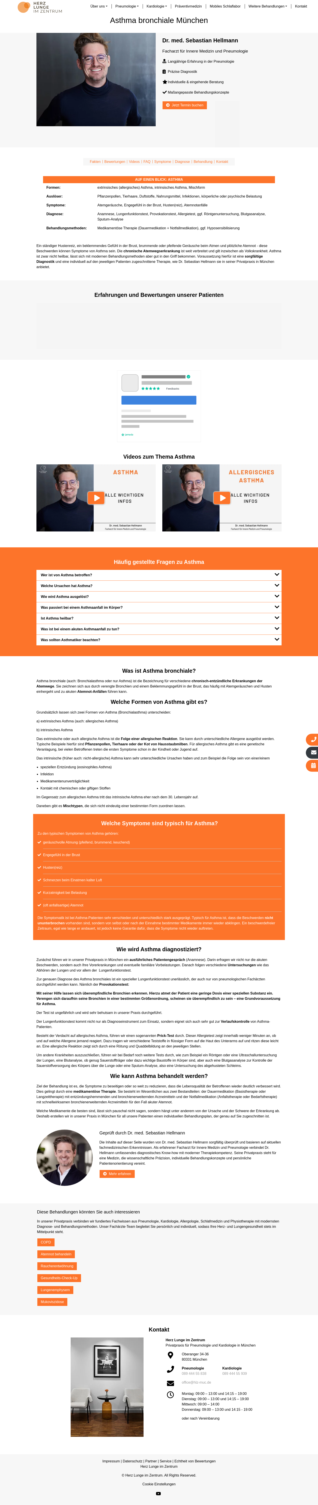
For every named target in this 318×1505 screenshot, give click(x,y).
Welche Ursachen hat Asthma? (160, 585)
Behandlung (203, 161)
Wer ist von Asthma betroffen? (160, 574)
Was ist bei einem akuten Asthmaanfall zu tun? (160, 628)
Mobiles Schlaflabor (225, 6)
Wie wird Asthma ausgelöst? (160, 596)
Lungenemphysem (55, 1290)
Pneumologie (125, 6)
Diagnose (182, 161)
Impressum (111, 1461)
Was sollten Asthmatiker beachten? (160, 639)
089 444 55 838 (194, 1373)
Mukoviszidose (52, 1302)
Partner (151, 1461)
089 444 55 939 (234, 1373)
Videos (134, 161)
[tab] (159, 575)
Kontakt (301, 6)
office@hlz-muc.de (196, 1382)
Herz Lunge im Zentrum (159, 1466)
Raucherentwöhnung (57, 1266)
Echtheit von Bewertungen (195, 1461)
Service (165, 1461)
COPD (46, 1242)
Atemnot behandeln (56, 1254)
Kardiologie (155, 6)
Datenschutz (132, 1461)
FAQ (147, 161)
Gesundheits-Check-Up (59, 1278)
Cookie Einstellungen (159, 1484)
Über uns (98, 6)
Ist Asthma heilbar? (160, 617)
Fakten (95, 161)
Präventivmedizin (188, 6)
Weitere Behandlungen (267, 6)
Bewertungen (114, 161)
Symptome (162, 161)
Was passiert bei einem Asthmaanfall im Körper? (160, 607)
